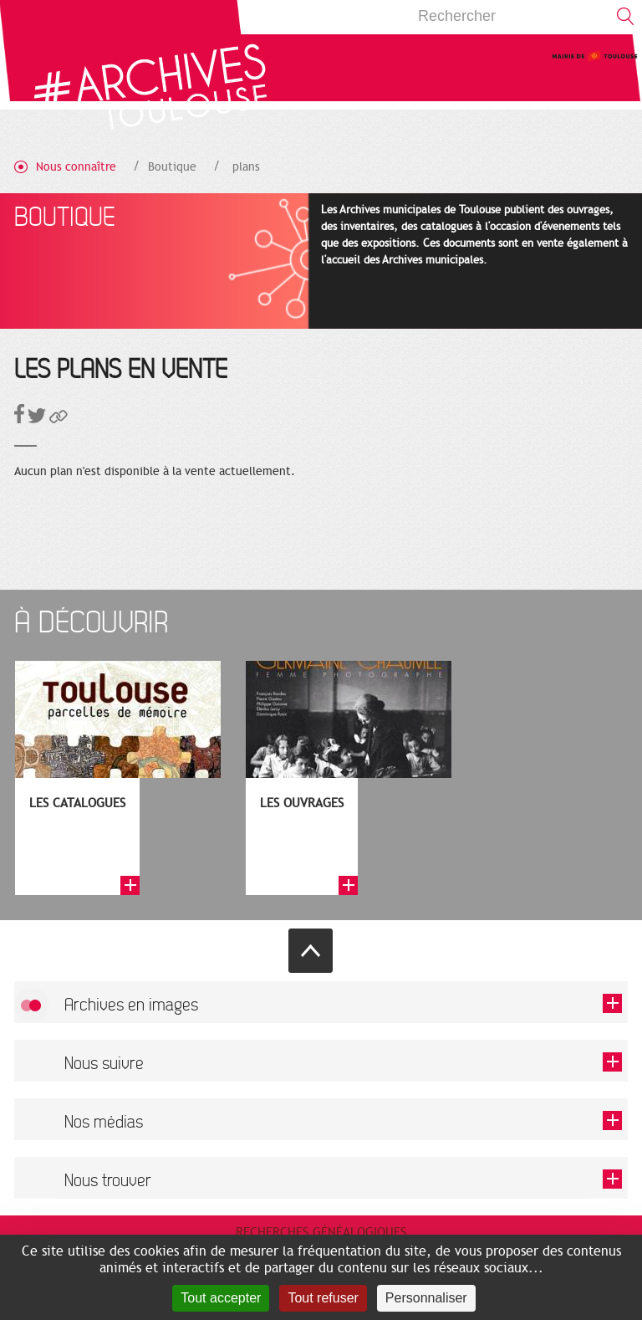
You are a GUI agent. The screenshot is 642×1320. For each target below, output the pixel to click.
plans (246, 167)
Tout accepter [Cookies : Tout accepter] (221, 1298)
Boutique (172, 167)
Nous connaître (76, 167)
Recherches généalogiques (321, 1232)
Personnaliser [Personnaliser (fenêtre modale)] (426, 1298)
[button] (58, 419)
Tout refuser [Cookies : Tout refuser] (323, 1298)
